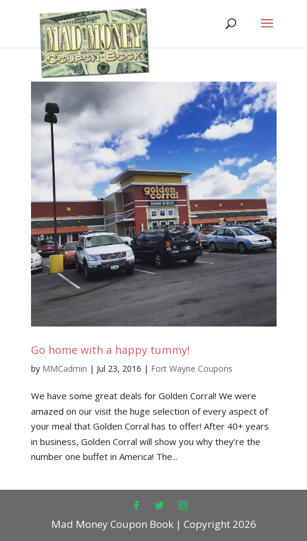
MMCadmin (64, 368)
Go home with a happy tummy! (110, 350)
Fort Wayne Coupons (191, 368)
